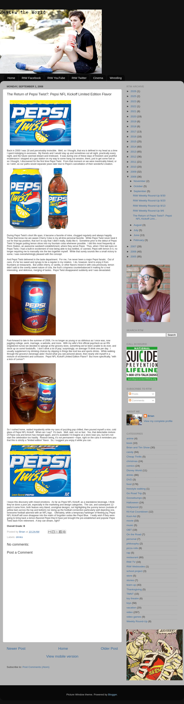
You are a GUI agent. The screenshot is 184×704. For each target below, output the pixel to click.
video (130, 612)
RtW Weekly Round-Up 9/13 (149, 205)
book (129, 443)
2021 (134, 111)
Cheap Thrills (134, 456)
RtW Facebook (31, 77)
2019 (134, 121)
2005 (134, 256)
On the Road (134, 534)
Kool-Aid (131, 516)
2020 (134, 116)
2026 (134, 91)
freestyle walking (136, 488)
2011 (134, 161)
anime (130, 438)
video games (134, 616)
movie (130, 520)
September (140, 191)
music (130, 525)
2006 (134, 251)
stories (130, 580)
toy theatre (133, 598)
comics (131, 465)
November (140, 181)
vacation (131, 607)
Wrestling (116, 77)
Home (11, 77)
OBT (129, 529)
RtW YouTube (56, 77)
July (136, 230)
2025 (134, 96)
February (139, 240)
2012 (134, 156)
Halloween (133, 502)
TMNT (130, 593)
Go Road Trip (134, 493)
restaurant (132, 557)
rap (128, 552)
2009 (134, 171)
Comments (136, 400)
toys (129, 603)
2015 (134, 141)
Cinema (98, 77)
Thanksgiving (134, 589)
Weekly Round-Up (137, 621)
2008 (134, 176)
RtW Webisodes (136, 566)
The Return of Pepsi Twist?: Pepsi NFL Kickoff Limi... (152, 217)
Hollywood (132, 507)
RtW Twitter (79, 77)
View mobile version (62, 656)
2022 (134, 106)
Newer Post (16, 648)
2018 (134, 126)
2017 (134, 131)
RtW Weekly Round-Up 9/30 (149, 195)
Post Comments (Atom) (36, 667)
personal (131, 539)
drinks (19, 537)
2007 (134, 246)
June (137, 235)
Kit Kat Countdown (137, 511)
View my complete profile (158, 421)
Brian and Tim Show (138, 447)
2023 (134, 101)
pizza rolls (132, 548)
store (129, 575)
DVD (129, 479)
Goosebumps (134, 497)
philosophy (133, 543)
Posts (133, 394)
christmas (132, 461)
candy (130, 452)
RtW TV (131, 561)
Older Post (109, 648)
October (139, 186)
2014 (134, 146)
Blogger (112, 694)
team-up (131, 584)
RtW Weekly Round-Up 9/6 (148, 210)
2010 (134, 166)
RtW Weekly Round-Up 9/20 (149, 200)
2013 (134, 151)
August (138, 225)
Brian (151, 415)
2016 (134, 136)
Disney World (134, 470)
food (129, 484)
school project (134, 571)
